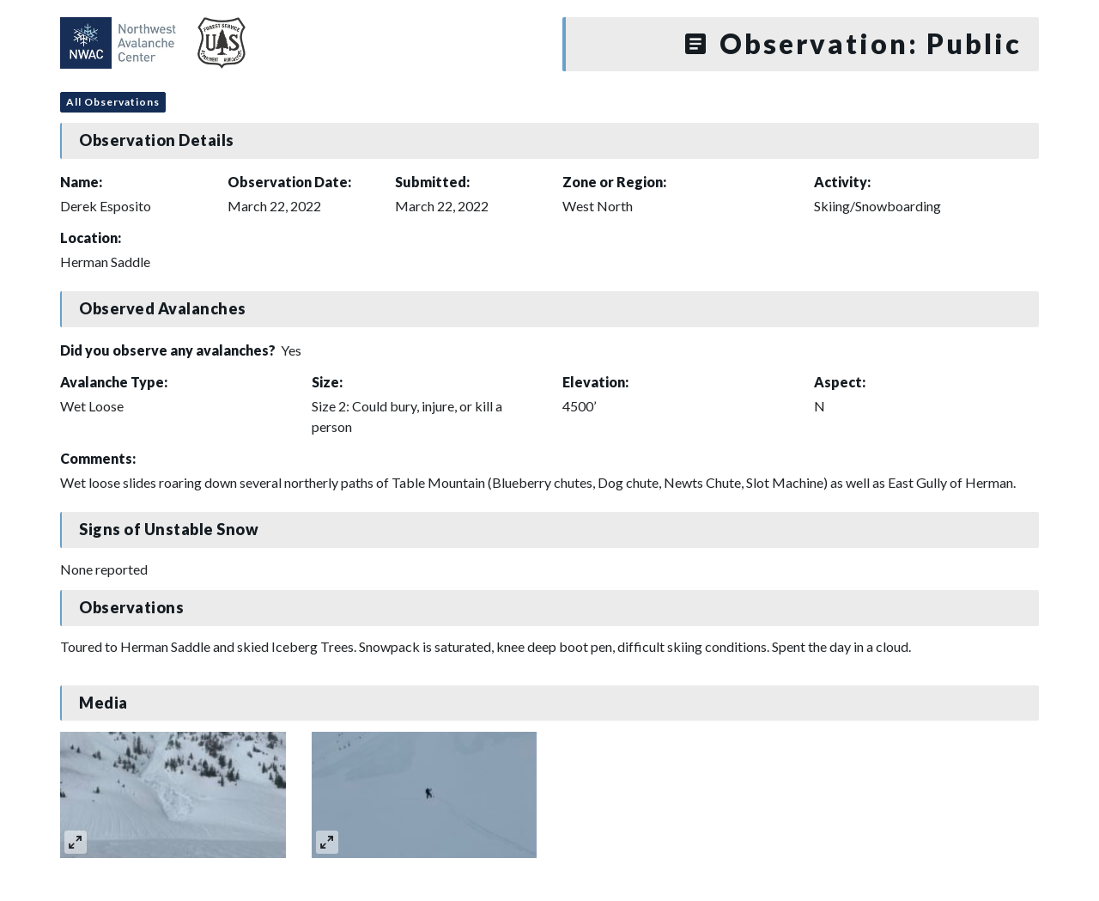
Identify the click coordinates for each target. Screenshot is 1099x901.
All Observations (113, 101)
